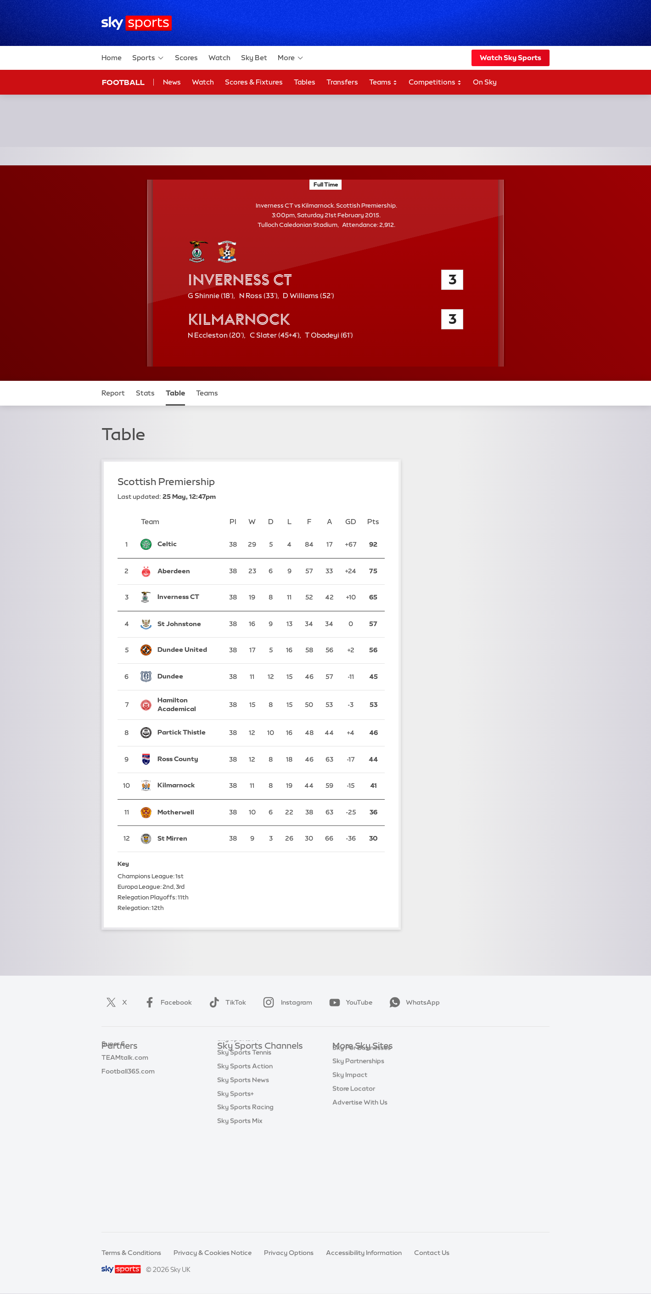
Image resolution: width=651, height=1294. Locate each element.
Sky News (347, 1073)
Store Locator (353, 1156)
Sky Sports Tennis (244, 1142)
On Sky (485, 82)
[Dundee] (187, 676)
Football (123, 82)
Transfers (342, 82)
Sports (148, 58)
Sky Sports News (243, 1169)
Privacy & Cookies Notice (213, 1252)
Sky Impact (349, 1142)
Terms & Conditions (131, 1252)
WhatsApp (413, 1002)
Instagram (285, 1002)
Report (113, 393)
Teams (383, 82)
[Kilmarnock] (187, 785)
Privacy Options (289, 1252)
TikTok (225, 1002)
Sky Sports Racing (245, 1196)
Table (175, 393)
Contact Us (431, 1252)
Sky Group (348, 1101)
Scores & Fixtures (254, 82)
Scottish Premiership (166, 481)
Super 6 (113, 1073)
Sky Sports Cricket (246, 1101)
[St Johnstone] (187, 623)
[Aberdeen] (187, 571)
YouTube (349, 1002)
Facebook (166, 1002)
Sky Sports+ (235, 1183)
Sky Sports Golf (241, 1115)
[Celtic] (187, 544)
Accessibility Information (364, 1252)
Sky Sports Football (247, 1087)
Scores (186, 57)
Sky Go (343, 1087)
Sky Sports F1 (237, 1128)
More (291, 58)
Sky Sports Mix (240, 1210)
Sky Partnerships (358, 1128)
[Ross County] (187, 759)
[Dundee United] (187, 650)
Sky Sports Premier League (258, 1073)
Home (111, 57)
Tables (304, 82)
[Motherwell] (187, 812)
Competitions (435, 82)
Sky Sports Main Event (251, 1060)
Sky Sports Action (245, 1156)
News (172, 82)
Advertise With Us (359, 1169)
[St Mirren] (187, 838)
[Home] (136, 23)
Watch (219, 57)
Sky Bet (254, 57)
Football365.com (128, 1101)
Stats (145, 393)
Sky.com (345, 1060)
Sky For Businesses (361, 1115)
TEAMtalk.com (124, 1087)
